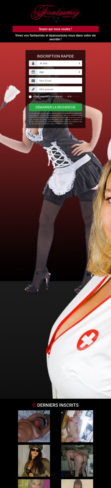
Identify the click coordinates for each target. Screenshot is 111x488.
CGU (65, 96)
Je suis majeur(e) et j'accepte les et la (56, 98)
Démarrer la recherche (55, 107)
